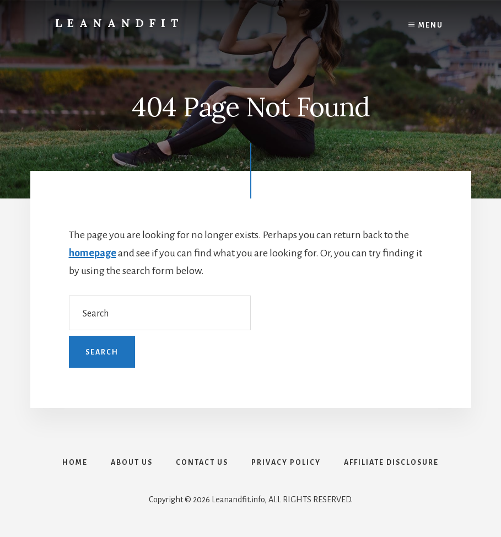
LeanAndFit (119, 23)
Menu (430, 25)
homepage (92, 253)
